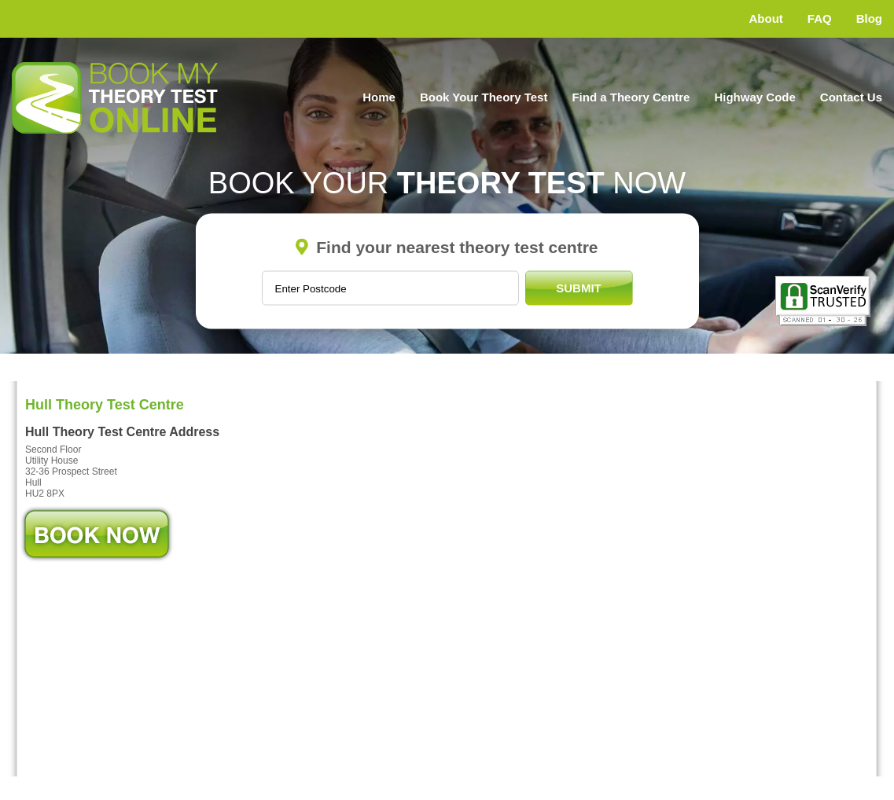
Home (378, 97)
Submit (579, 288)
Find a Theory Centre (631, 97)
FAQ (820, 18)
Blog (869, 18)
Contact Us (851, 97)
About (766, 18)
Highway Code (754, 97)
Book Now (97, 534)
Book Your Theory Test (484, 97)
